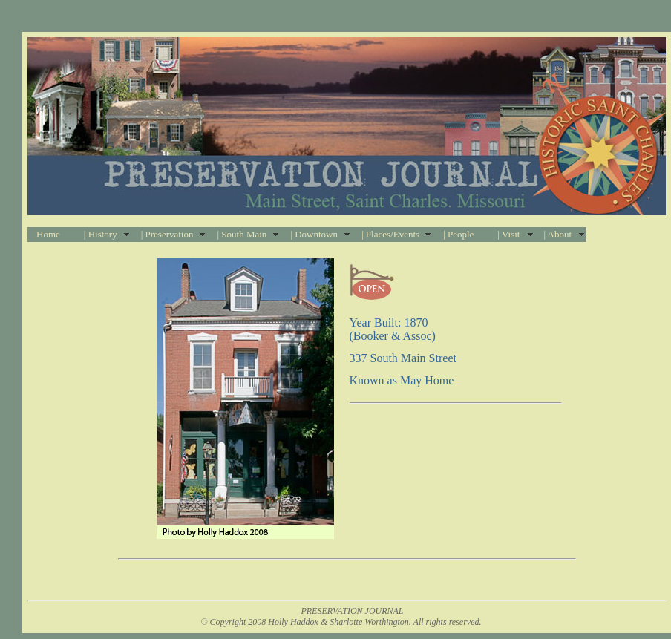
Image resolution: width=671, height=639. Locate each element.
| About (557, 234)
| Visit (508, 234)
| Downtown (314, 234)
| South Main (241, 234)
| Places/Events (390, 234)
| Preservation (167, 234)
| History (100, 234)
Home (48, 234)
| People (458, 234)
